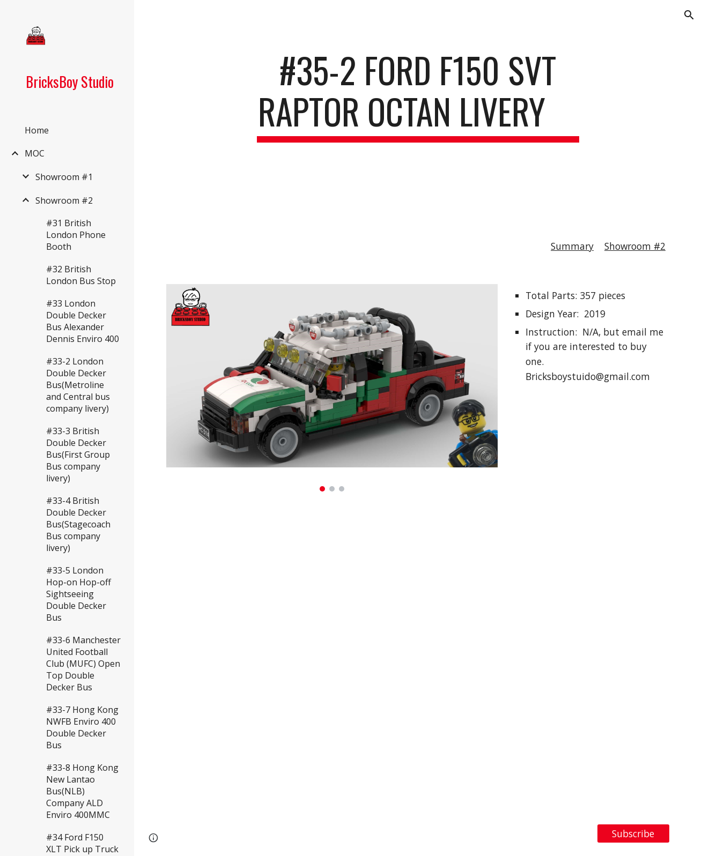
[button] (689, 15)
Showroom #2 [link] (64, 200)
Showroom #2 (635, 246)
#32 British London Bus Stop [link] (81, 275)
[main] (418, 127)
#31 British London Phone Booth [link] (76, 234)
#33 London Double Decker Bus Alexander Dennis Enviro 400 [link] (82, 321)
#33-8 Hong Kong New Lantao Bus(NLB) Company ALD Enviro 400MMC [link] (82, 791)
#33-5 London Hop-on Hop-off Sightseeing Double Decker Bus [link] (78, 593)
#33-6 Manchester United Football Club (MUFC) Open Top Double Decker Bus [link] (83, 663)
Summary (572, 246)
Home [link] (37, 130)
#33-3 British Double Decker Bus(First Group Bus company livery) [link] (78, 454)
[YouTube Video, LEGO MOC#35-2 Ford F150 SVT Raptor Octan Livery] (418, 657)
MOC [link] (35, 153)
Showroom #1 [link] (64, 177)
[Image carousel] (332, 387)
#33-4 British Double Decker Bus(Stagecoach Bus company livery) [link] (78, 524)
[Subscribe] (633, 833)
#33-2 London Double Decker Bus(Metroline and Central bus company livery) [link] (78, 384)
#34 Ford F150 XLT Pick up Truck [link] (82, 843)
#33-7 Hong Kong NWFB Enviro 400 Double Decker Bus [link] (82, 727)
